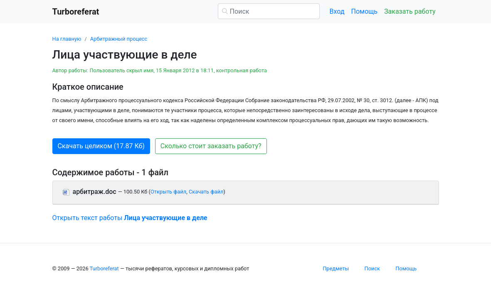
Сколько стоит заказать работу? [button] (211, 146)
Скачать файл (206, 192)
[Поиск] (269, 11)
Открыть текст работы (129, 218)
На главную (66, 39)
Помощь (364, 11)
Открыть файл (168, 192)
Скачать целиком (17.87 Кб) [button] (101, 146)
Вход (337, 11)
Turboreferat (104, 268)
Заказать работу (409, 11)
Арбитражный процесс (119, 39)
